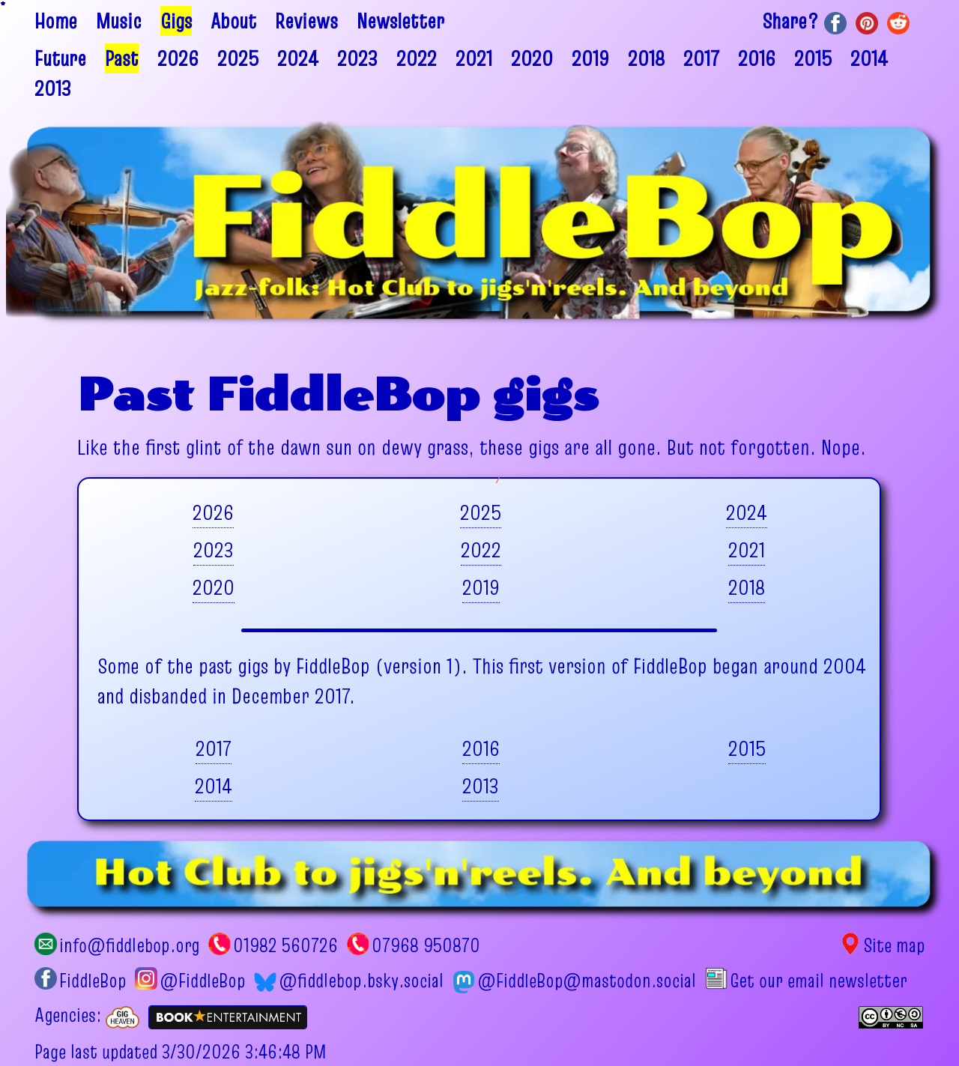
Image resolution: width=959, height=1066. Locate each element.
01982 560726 (273, 945)
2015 (813, 58)
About (233, 21)
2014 (869, 58)
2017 (701, 58)
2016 (756, 58)
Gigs (176, 21)
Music (119, 21)
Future (60, 58)
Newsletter (400, 21)
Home (55, 21)
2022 (416, 58)
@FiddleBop (190, 980)
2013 (52, 88)
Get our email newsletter (806, 980)
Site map (882, 945)
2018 (646, 58)
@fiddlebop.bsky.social (349, 980)
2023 (357, 58)
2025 (237, 58)
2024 (297, 58)
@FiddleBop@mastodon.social (574, 980)
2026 (178, 58)
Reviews (306, 21)
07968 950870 (413, 945)
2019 (590, 58)
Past (122, 58)
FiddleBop (80, 980)
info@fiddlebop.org (116, 945)
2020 (532, 58)
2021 (474, 58)
